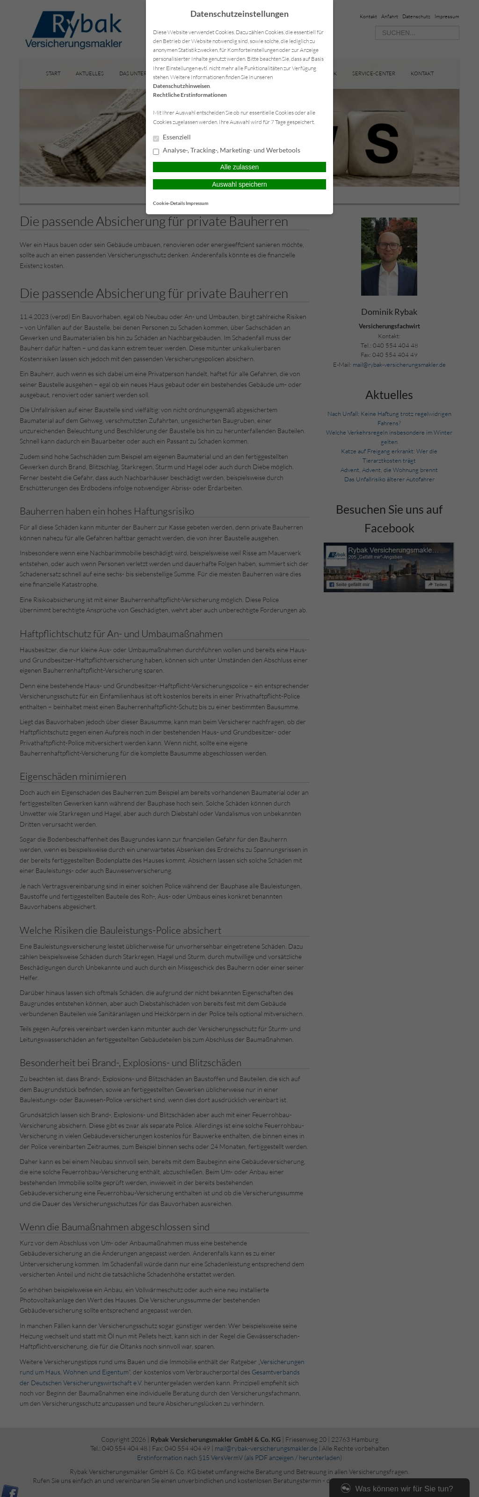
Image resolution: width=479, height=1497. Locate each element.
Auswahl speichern (239, 184)
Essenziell (172, 137)
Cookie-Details (169, 203)
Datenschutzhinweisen (181, 85)
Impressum (197, 203)
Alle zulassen (239, 167)
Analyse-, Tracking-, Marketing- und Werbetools (226, 150)
